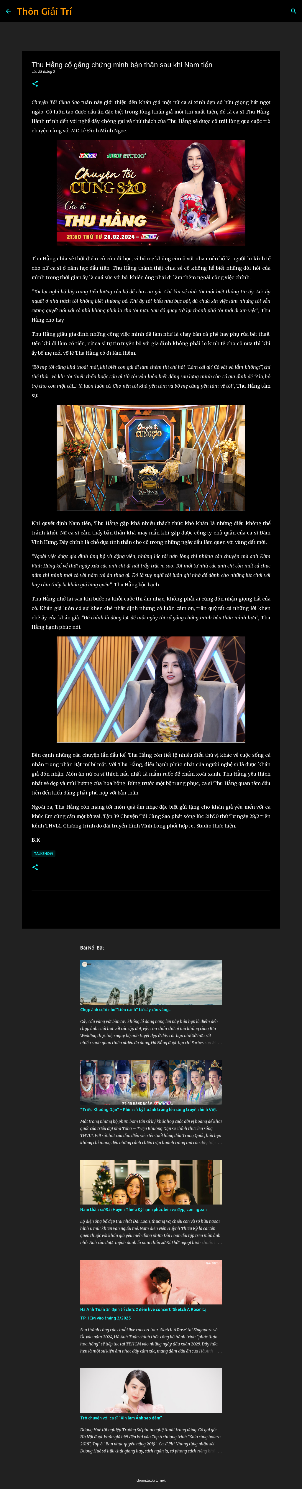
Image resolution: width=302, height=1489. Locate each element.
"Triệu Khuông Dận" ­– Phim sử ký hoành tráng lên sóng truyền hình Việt (148, 1109)
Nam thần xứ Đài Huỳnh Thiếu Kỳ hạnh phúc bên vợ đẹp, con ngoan (143, 1209)
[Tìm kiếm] (293, 11)
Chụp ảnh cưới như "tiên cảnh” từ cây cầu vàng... (125, 1009)
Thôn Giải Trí (44, 11)
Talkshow (43, 853)
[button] (35, 84)
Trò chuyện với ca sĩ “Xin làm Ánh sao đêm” (121, 1418)
